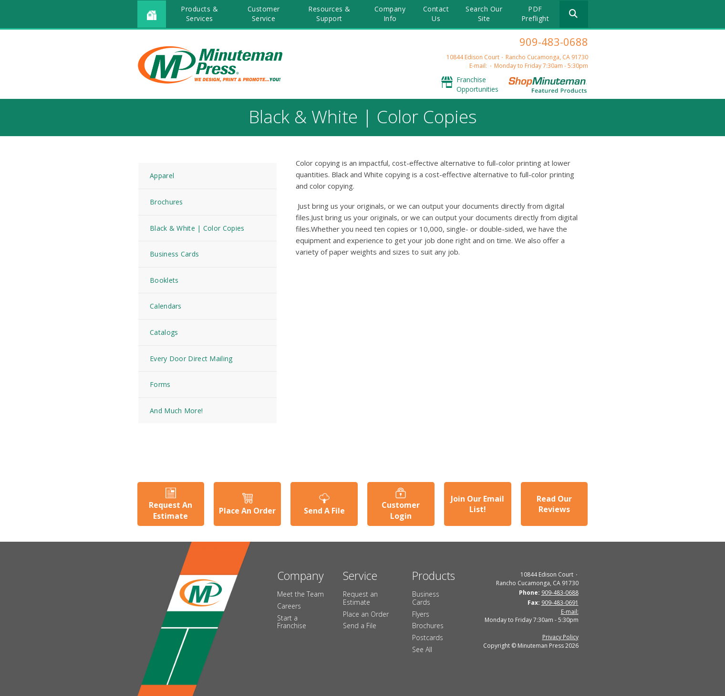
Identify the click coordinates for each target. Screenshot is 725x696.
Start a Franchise (291, 622)
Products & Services (199, 13)
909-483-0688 (553, 41)
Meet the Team (300, 594)
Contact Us (436, 13)
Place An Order (247, 510)
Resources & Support (329, 13)
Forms (160, 384)
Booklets (164, 280)
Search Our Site (484, 13)
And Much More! (176, 410)
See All (422, 649)
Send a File (359, 625)
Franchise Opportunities (477, 84)
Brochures (166, 201)
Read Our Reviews (554, 503)
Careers (289, 605)
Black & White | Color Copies (197, 228)
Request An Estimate (170, 510)
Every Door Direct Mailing (191, 358)
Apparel (162, 175)
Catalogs (164, 332)
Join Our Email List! (477, 503)
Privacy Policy (560, 637)
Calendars (166, 306)
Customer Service (264, 13)
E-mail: (478, 66)
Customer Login (401, 510)
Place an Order (366, 614)
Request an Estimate (360, 598)
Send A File (324, 510)
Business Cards (174, 253)
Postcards (427, 637)
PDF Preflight (535, 13)
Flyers (420, 614)
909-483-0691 (560, 603)
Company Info (390, 13)
